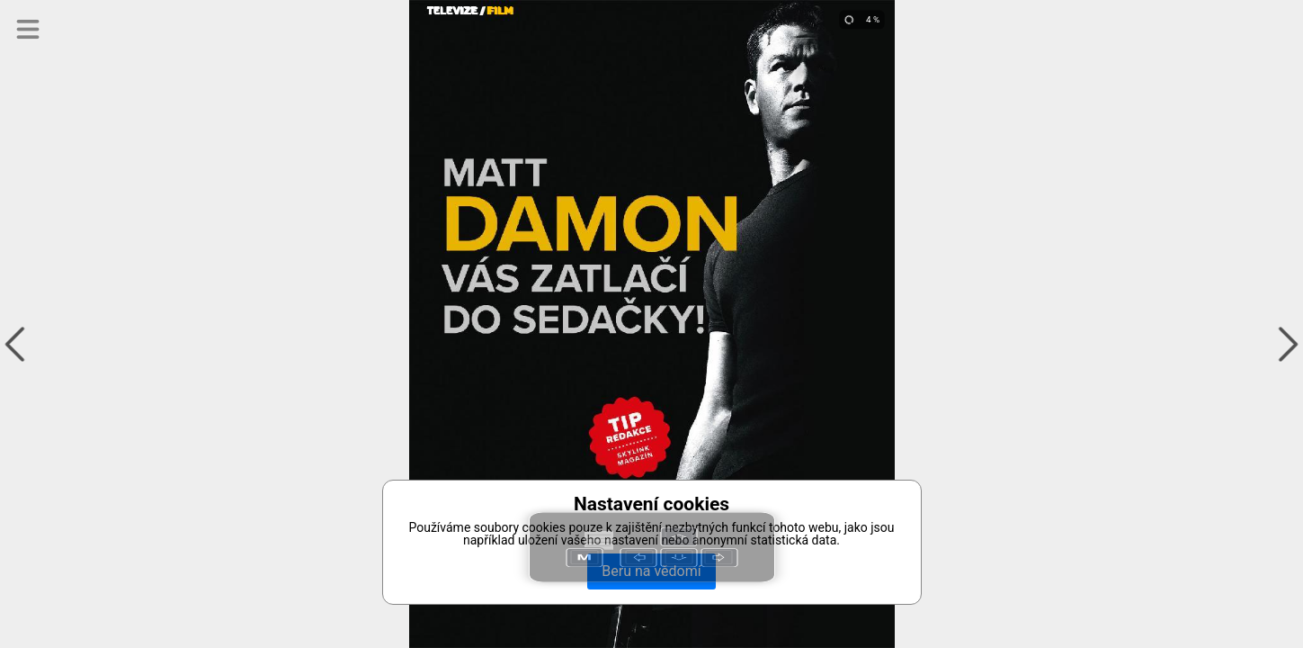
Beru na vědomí (651, 571)
